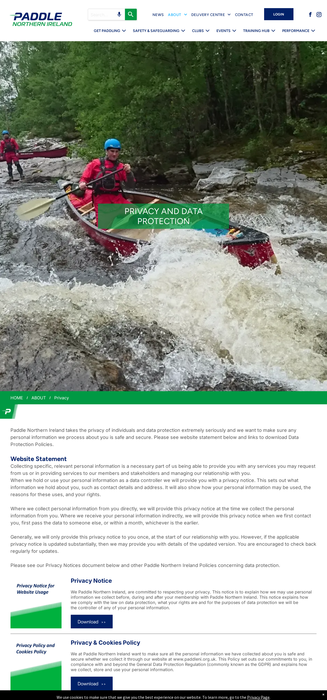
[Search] (131, 14)
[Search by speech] (119, 14)
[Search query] (106, 14)
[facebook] (310, 15)
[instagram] (319, 15)
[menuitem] (158, 15)
